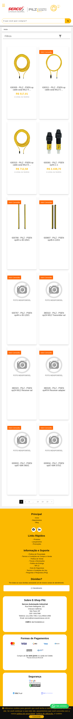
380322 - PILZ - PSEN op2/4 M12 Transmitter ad (53, 314)
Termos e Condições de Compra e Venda (37, 556)
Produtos (37, 539)
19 (42, 502)
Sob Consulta (46, 52)
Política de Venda (37, 559)
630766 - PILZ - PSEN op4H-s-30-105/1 (22, 239)
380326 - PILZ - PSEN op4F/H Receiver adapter (54, 389)
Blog (37, 522)
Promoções (37, 544)
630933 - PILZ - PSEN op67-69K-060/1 (22, 464)
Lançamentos (37, 542)
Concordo (36, 717)
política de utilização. (45, 714)
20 (47, 502)
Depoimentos (37, 520)
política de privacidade (25, 714)
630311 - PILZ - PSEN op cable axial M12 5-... (53, 88)
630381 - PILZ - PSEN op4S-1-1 (54, 163)
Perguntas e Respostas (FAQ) (37, 573)
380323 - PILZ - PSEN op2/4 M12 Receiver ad (21, 389)
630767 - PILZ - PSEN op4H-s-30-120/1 (22, 314)
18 (38, 502)
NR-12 (37, 566)
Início (6, 29)
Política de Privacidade (37, 554)
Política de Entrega (37, 563)
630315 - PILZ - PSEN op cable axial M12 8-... (21, 163)
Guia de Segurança (37, 568)
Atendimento (36, 588)
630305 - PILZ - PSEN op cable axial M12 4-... (21, 88)
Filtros (8, 36)
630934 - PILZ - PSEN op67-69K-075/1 (54, 464)
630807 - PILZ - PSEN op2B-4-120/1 (54, 239)
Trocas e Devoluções (37, 561)
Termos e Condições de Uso (37, 570)
